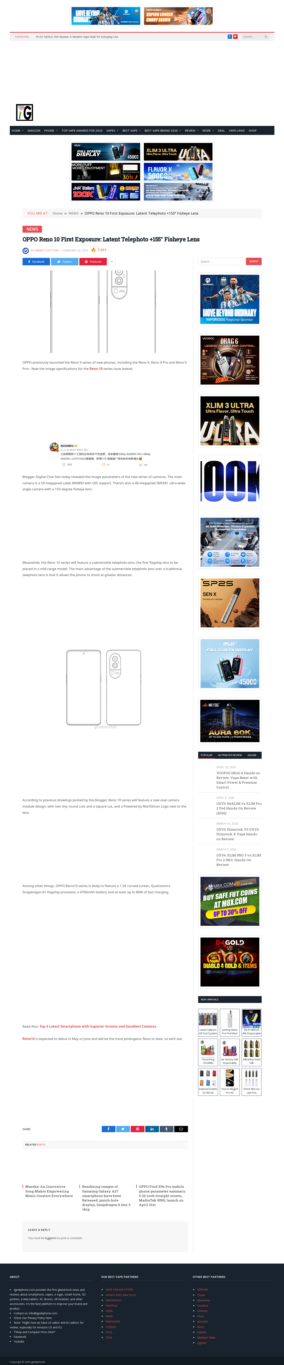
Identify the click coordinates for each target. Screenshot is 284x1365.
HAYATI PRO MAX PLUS (121, 1295)
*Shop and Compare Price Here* (34, 1332)
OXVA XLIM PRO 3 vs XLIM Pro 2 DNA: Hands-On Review (238, 860)
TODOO (111, 1327)
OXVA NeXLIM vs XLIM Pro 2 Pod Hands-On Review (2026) (239, 808)
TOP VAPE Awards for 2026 (82, 130)
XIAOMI (252, 755)
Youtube (19, 1341)
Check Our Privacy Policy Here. (33, 1318)
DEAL (221, 130)
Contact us (20, 1313)
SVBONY (202, 1289)
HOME (16, 130)
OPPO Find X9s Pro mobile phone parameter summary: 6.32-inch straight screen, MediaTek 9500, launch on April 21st (162, 1195)
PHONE (49, 130)
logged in (50, 1238)
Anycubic (202, 1321)
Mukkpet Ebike (206, 1337)
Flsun (200, 1316)
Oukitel (201, 1332)
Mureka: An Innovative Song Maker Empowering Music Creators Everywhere (49, 1191)
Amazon (34, 130)
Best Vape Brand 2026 (161, 130)
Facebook (20, 1337)
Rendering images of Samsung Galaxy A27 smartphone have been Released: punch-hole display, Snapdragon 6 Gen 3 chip (106, 1197)
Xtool (200, 1327)
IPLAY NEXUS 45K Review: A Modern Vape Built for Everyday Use (77, 37)
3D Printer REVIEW (230, 755)
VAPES (110, 130)
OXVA (109, 1311)
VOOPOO (112, 1305)
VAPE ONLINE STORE (119, 1289)
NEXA (109, 1316)
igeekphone (38, 1362)
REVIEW (190, 130)
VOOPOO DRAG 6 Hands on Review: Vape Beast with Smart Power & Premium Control (238, 780)
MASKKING (113, 1321)
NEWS (32, 229)
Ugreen (201, 1343)
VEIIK (109, 1337)
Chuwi (201, 1295)
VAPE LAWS (237, 130)
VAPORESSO (114, 1300)
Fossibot (202, 1305)
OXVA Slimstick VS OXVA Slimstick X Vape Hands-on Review (237, 834)
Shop (253, 130)
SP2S (109, 1332)
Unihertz (202, 1311)
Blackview (203, 1300)
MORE (206, 130)
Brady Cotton (46, 250)
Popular (206, 755)
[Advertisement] (142, 70)
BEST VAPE (129, 130)
